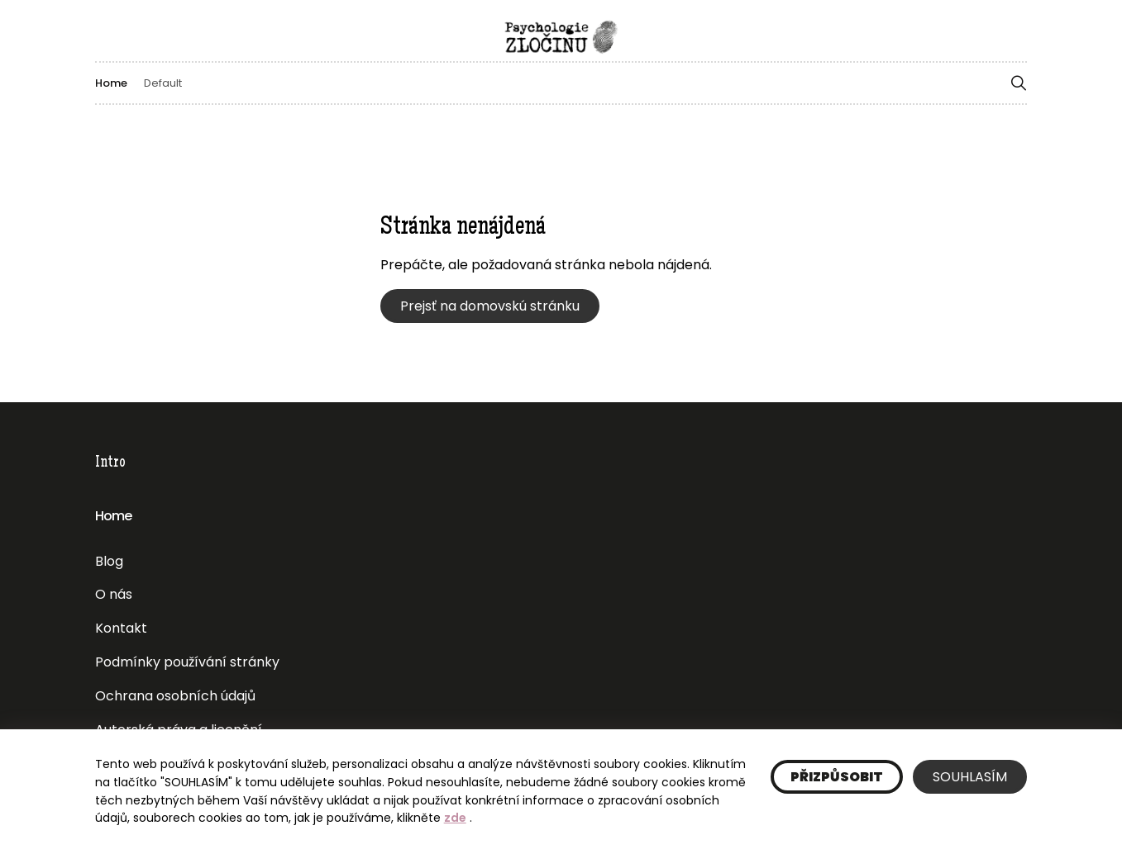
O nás (113, 594)
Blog (109, 561)
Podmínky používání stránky (187, 661)
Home (111, 83)
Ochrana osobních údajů (175, 695)
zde (455, 817)
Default (163, 83)
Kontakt (121, 628)
